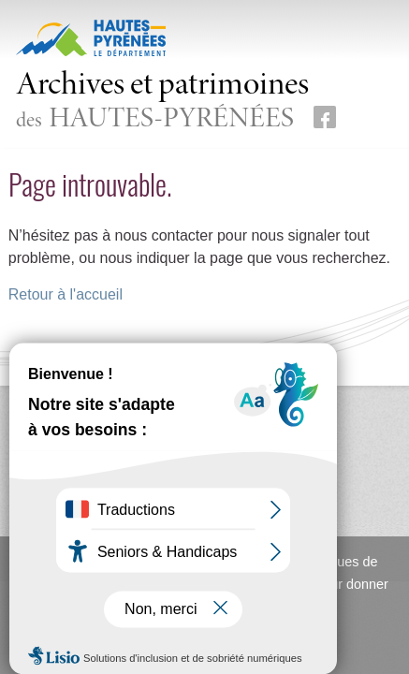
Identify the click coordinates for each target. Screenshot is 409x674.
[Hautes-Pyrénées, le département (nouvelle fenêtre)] (91, 37)
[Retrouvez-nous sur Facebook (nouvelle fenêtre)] (325, 117)
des (162, 102)
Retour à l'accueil (65, 294)
